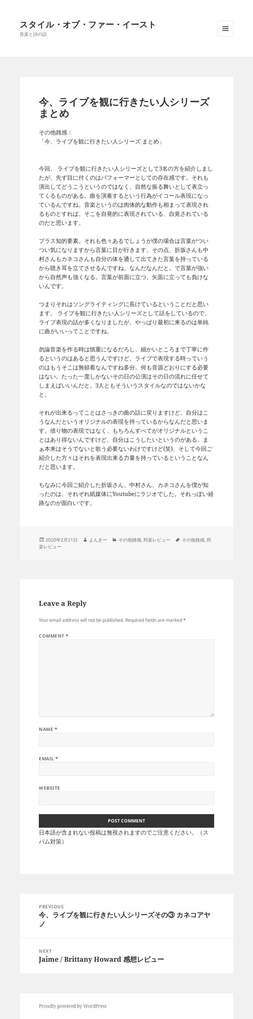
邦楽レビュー (156, 540)
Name (48, 729)
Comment (53, 636)
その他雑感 (129, 540)
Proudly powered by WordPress (72, 1006)
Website (49, 788)
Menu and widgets (225, 36)
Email (48, 758)
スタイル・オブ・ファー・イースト (88, 24)
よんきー (98, 540)
